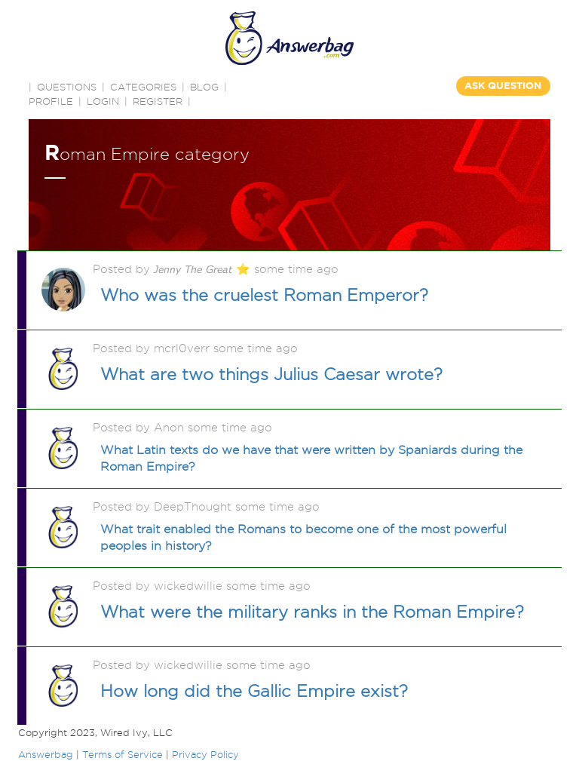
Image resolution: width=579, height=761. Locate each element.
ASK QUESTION (502, 85)
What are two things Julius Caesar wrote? (271, 374)
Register (157, 101)
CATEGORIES (143, 86)
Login (103, 101)
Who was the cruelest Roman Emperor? (264, 295)
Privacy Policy (205, 754)
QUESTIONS (66, 86)
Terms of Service (122, 754)
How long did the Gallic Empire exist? (254, 691)
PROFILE (51, 101)
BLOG (204, 86)
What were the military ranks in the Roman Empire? (312, 612)
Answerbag (45, 754)
